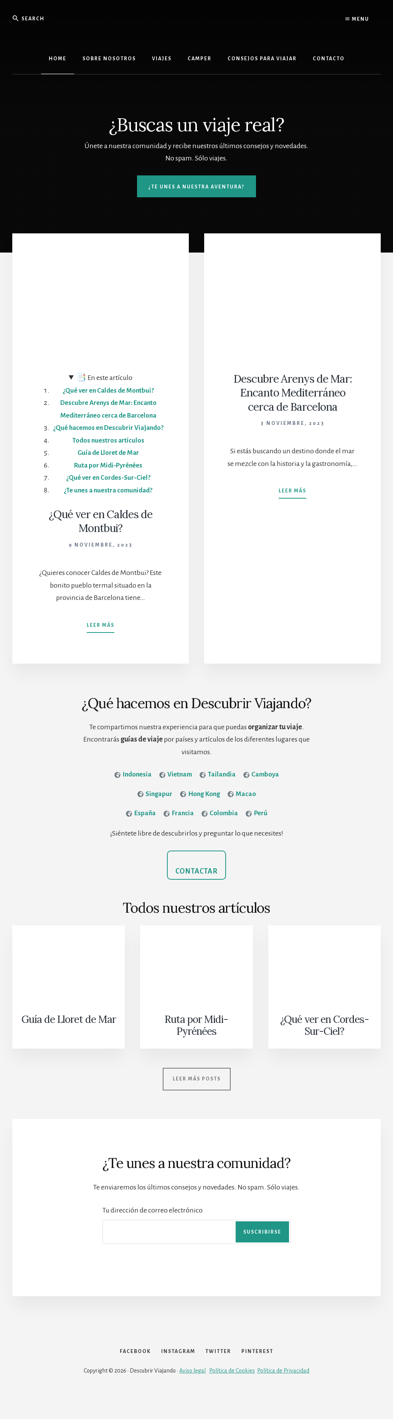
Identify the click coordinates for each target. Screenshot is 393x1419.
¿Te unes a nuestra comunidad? (108, 503)
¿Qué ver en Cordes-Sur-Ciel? (108, 490)
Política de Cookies (232, 1393)
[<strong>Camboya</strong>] (263, 787)
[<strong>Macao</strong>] (243, 807)
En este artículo (104, 378)
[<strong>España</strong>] (140, 828)
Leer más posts (197, 1088)
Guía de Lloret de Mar (108, 465)
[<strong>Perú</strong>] (257, 828)
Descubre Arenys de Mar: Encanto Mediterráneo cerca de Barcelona (292, 393)
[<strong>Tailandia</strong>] (218, 787)
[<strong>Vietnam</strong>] (175, 787)
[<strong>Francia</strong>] (178, 828)
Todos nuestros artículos (108, 453)
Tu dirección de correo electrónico (152, 1219)
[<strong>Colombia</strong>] (219, 828)
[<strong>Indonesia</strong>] (130, 787)
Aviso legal (192, 1393)
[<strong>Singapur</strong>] (154, 807)
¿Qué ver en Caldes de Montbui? (108, 390)
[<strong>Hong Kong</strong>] (200, 807)
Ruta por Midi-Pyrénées (108, 478)
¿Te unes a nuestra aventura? (196, 187)
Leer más (100, 634)
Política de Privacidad (283, 1393)
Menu (357, 19)
